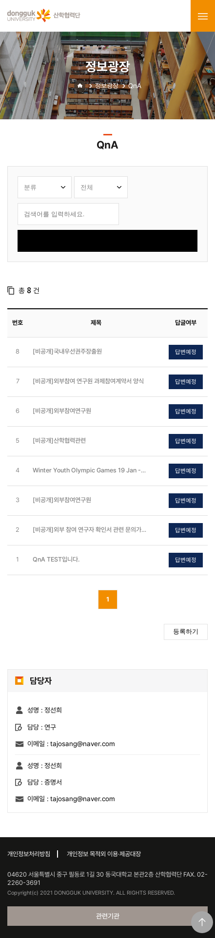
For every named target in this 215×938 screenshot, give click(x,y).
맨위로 (202, 922)
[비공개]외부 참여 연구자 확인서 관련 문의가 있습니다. (87, 530)
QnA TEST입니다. (56, 559)
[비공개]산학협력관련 (59, 440)
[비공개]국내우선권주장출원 (67, 351)
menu (203, 16)
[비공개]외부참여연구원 (62, 410)
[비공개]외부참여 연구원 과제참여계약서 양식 (88, 381)
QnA (134, 86)
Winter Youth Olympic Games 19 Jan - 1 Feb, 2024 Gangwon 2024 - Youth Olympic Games (89, 471)
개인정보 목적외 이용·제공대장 (104, 854)
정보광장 (106, 86)
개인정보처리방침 (28, 854)
